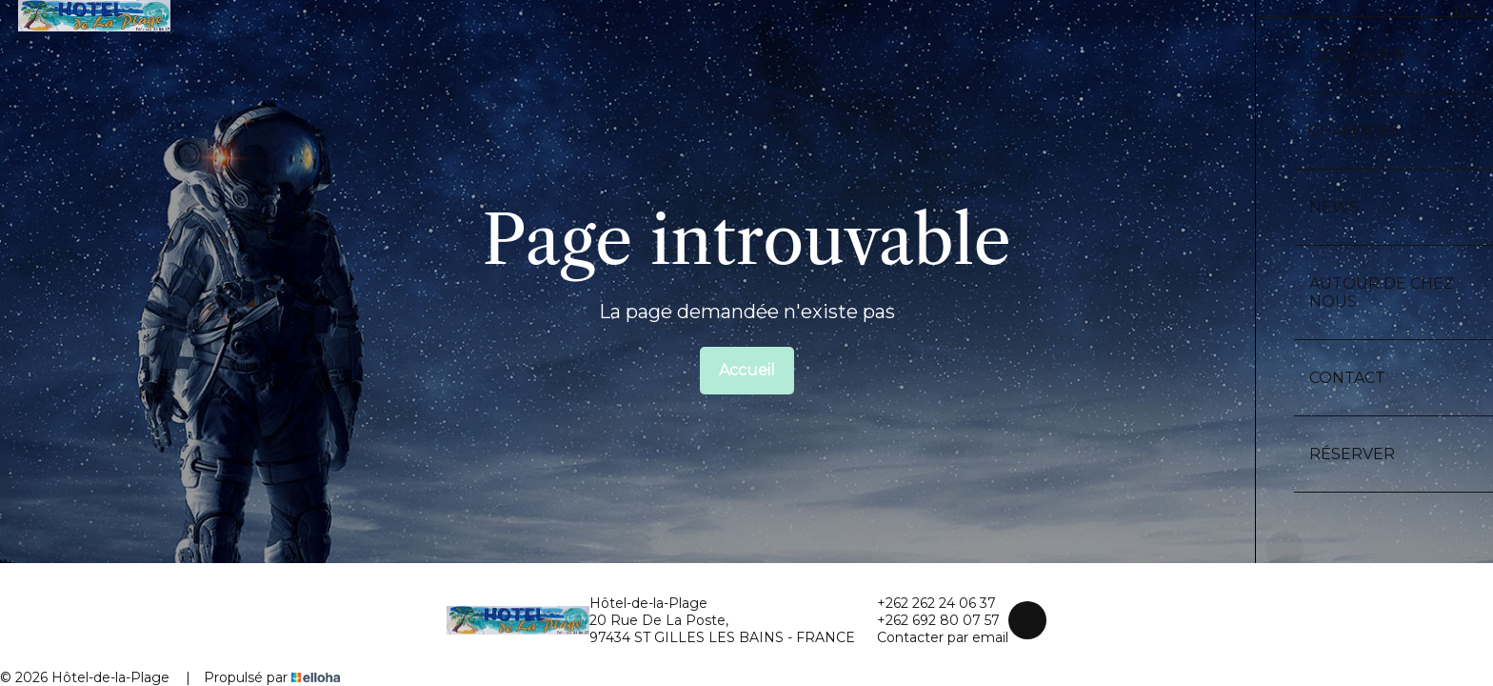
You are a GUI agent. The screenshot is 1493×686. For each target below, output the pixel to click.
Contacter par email (931, 637)
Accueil (747, 370)
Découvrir (1369, 55)
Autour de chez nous (1381, 292)
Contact (1347, 378)
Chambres (1366, 131)
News (1334, 207)
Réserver (1352, 454)
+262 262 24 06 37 (925, 603)
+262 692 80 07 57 (927, 620)
